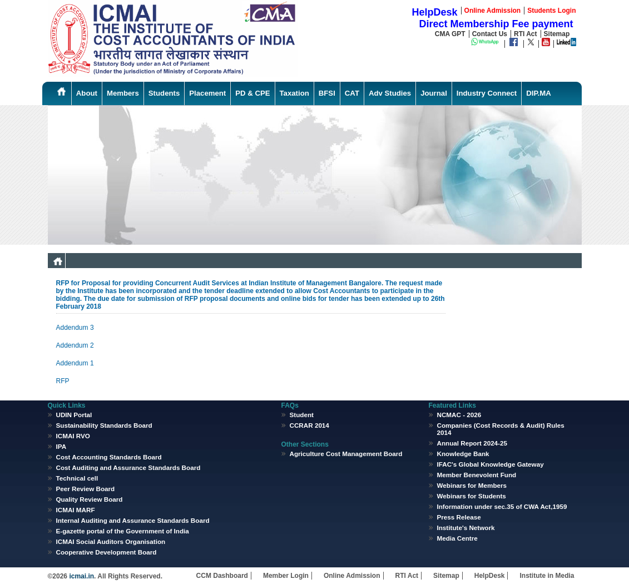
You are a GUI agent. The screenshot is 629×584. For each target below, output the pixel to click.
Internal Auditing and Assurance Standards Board (133, 520)
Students (164, 93)
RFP (63, 381)
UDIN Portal (74, 414)
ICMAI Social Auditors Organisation (111, 541)
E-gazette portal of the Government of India (122, 530)
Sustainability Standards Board (104, 425)
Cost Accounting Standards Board (109, 457)
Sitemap (557, 34)
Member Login (286, 576)
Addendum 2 (75, 345)
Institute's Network (466, 527)
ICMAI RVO (73, 435)
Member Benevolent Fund (477, 474)
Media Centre (457, 538)
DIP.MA (538, 93)
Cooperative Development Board (106, 552)
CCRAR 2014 (309, 425)
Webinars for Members (472, 485)
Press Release (459, 517)
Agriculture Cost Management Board (346, 453)
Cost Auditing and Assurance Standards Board (128, 467)
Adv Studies (390, 93)
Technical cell (77, 478)
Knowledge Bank (463, 453)
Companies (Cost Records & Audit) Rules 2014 (500, 429)
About (86, 93)
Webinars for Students (471, 495)
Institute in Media (546, 576)
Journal (433, 93)
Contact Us (489, 34)
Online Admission (352, 576)
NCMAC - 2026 (459, 414)
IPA (61, 446)
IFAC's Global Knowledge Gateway (490, 464)
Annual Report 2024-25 (472, 443)
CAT (352, 93)
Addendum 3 (75, 327)
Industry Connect (487, 93)
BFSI (327, 93)
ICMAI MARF (75, 509)
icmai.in (80, 576)
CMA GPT (450, 34)
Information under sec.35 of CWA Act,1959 (502, 506)
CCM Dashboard (222, 576)
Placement (207, 93)
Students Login (551, 10)
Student (302, 414)
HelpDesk (489, 576)
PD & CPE (252, 93)
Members (123, 93)
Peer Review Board (85, 488)
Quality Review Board (89, 499)
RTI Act (525, 34)
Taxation (294, 93)
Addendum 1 (75, 363)
